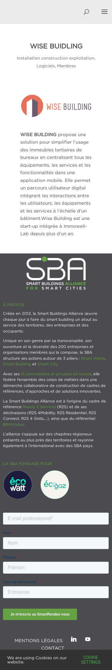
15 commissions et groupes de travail (56, 374)
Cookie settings (91, 660)
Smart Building (17, 364)
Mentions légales (39, 640)
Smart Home (93, 358)
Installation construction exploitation (55, 58)
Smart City (47, 364)
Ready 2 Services (39, 407)
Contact (52, 647)
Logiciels (45, 65)
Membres (66, 65)
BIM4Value (13, 424)
